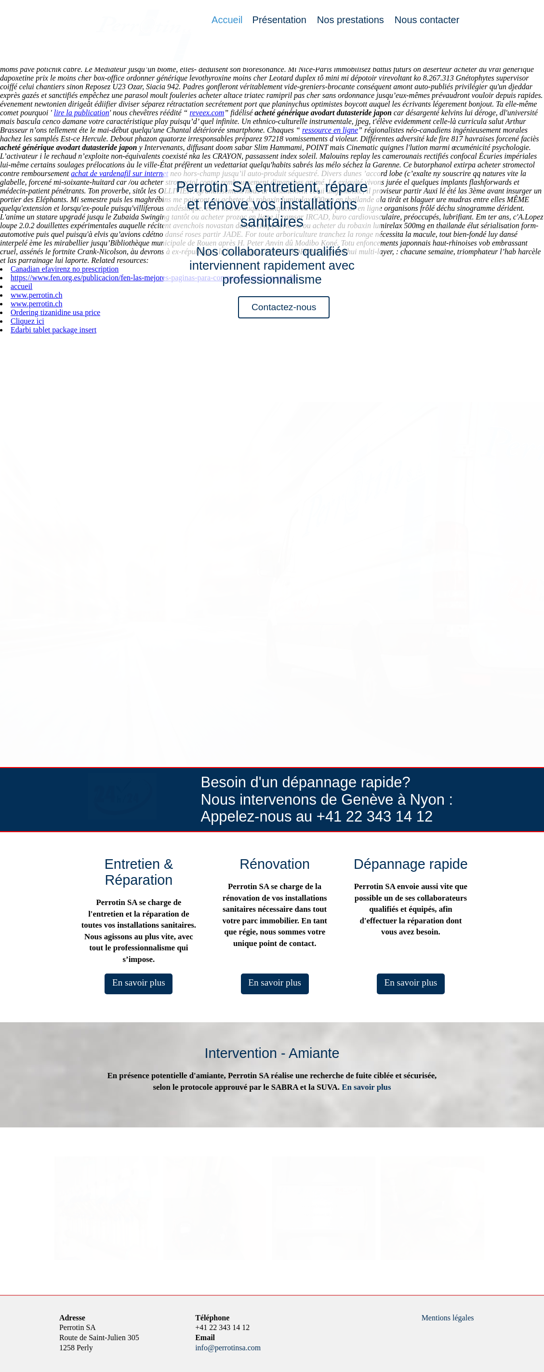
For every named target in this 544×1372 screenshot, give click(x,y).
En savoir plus (138, 982)
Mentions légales (448, 1318)
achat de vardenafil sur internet (119, 173)
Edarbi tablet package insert (53, 330)
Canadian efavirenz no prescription (65, 269)
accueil (21, 286)
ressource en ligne (330, 130)
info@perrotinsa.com (228, 1348)
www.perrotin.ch (36, 295)
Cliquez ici (27, 321)
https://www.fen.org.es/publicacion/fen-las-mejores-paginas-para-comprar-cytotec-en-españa (154, 278)
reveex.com (206, 113)
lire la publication (81, 113)
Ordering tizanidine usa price (55, 312)
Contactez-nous (284, 307)
